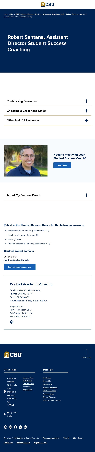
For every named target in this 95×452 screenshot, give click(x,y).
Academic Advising (51, 14)
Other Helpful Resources (23, 120)
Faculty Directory (49, 397)
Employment (27, 389)
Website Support (23, 442)
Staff (62, 14)
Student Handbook (50, 387)
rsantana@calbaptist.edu (16, 260)
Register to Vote (40, 442)
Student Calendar (49, 391)
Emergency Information (52, 400)
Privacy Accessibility (51, 438)
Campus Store (48, 394)
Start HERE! (62, 165)
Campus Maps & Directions (28, 379)
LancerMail (47, 381)
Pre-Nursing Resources (22, 101)
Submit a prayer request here (19, 267)
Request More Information (28, 385)
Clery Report (78, 438)
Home (6, 14)
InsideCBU (47, 378)
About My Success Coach (24, 195)
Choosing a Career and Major (26, 111)
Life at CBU (15, 14)
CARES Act (8, 442)
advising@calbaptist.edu (28, 290)
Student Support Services (31, 14)
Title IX (66, 438)
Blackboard (47, 384)
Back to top (87, 357)
